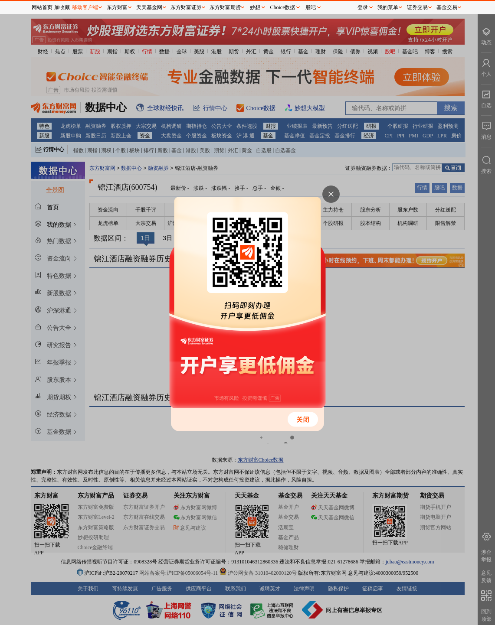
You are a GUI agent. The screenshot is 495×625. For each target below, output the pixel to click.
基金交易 (446, 7)
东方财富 (117, 7)
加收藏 (62, 7)
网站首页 (42, 7)
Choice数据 (282, 7)
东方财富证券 (186, 7)
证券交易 (417, 7)
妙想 (255, 7)
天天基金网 (149, 7)
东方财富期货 (225, 7)
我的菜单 (387, 7)
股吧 (310, 7)
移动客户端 (85, 7)
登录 (362, 7)
